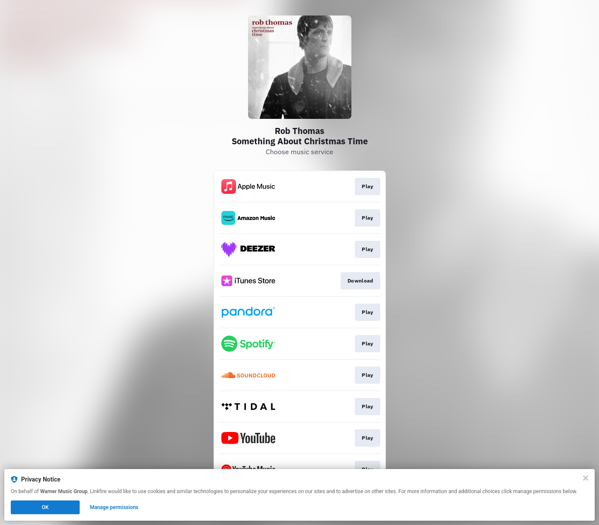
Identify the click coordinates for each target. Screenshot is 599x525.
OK (45, 507)
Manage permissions (114, 507)
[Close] (586, 478)
